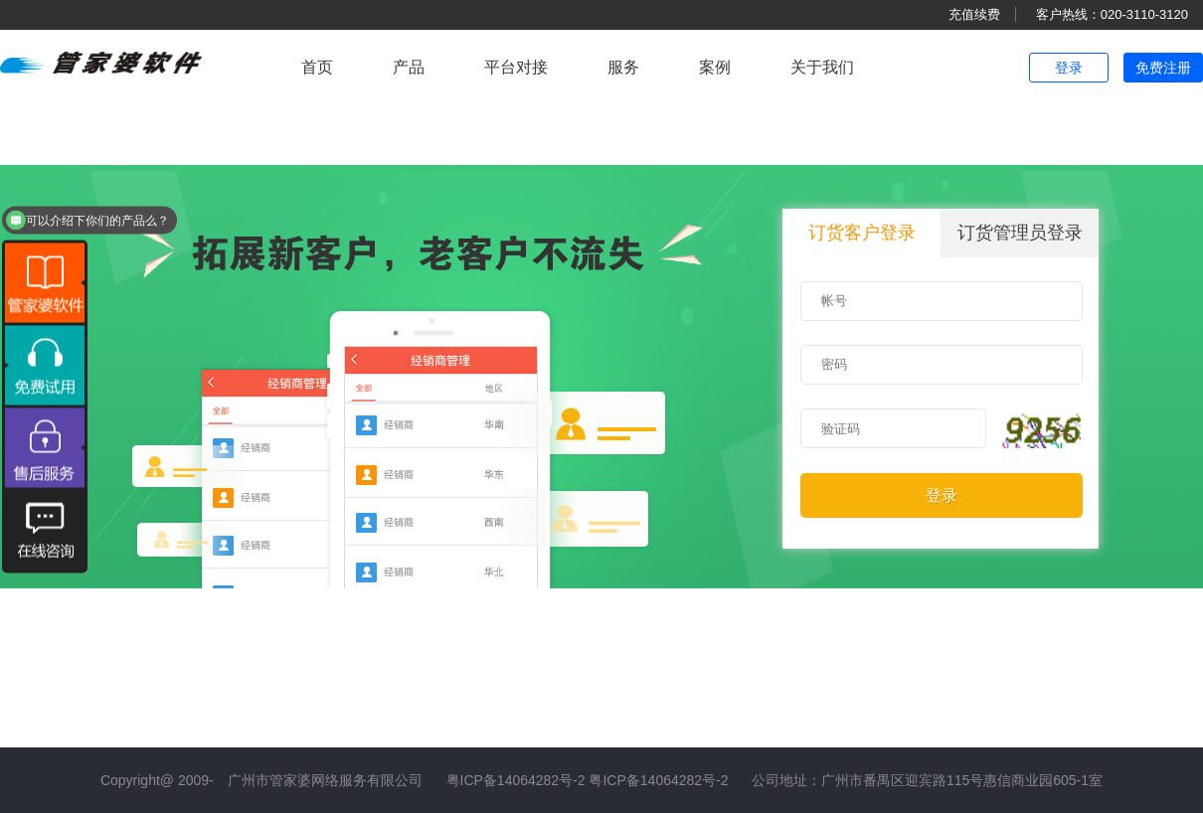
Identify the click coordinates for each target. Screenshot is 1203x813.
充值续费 (974, 14)
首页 (317, 67)
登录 (1069, 68)
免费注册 (1163, 68)
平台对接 (516, 67)
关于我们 (822, 67)
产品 (409, 67)
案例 (715, 67)
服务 (623, 67)
